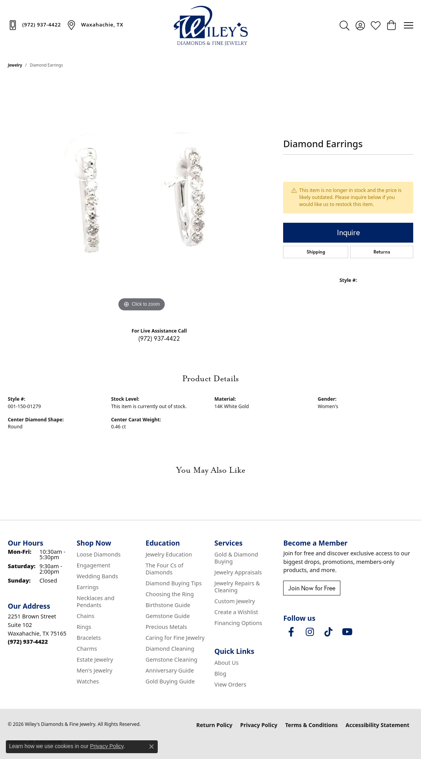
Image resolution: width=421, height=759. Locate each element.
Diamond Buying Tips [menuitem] (174, 583)
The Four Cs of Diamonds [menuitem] (164, 569)
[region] (142, 196)
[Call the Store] (28, 641)
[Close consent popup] (151, 746)
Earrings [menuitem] (88, 587)
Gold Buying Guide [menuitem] (170, 681)
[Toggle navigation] (408, 25)
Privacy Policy (258, 725)
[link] (34, 25)
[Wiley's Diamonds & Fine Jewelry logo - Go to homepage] (211, 25)
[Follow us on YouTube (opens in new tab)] (347, 632)
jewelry (15, 65)
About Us (227, 662)
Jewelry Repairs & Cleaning (237, 586)
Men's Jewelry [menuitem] (95, 670)
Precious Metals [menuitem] (166, 626)
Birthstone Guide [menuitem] (168, 605)
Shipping (316, 252)
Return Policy (214, 725)
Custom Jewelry (235, 601)
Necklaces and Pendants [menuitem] (95, 601)
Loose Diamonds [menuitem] (99, 554)
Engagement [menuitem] (93, 565)
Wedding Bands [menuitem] (97, 576)
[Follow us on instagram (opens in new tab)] (309, 632)
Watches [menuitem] (88, 681)
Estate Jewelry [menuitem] (95, 659)
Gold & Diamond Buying (236, 558)
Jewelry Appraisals (238, 572)
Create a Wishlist (236, 612)
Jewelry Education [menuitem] (169, 554)
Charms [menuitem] (87, 648)
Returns (381, 252)
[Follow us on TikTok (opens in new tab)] (328, 632)
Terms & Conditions (311, 725)
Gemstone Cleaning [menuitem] (171, 659)
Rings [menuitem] (84, 626)
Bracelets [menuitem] (89, 637)
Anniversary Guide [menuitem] (170, 670)
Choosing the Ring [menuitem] (170, 594)
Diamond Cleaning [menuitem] (170, 648)
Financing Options (238, 623)
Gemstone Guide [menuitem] (168, 616)
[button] (344, 25)
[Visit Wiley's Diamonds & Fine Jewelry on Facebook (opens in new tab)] (291, 632)
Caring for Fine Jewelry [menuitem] (175, 637)
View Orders (231, 684)
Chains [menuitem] (86, 616)
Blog (221, 673)
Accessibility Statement (377, 725)
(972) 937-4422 (159, 338)
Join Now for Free (311, 588)
